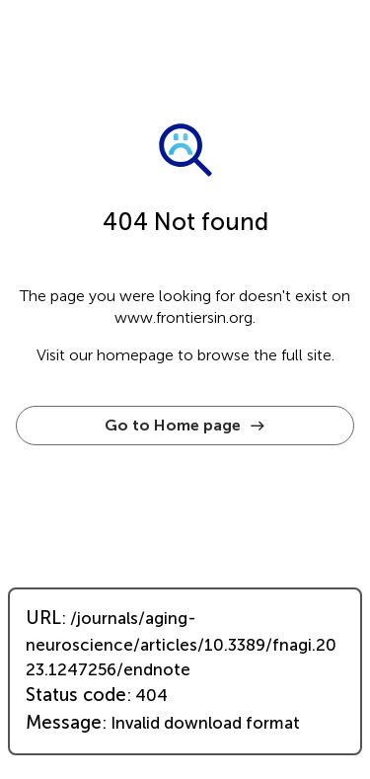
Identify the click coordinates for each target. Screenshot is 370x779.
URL (43, 618)
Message (64, 723)
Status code (76, 695)
